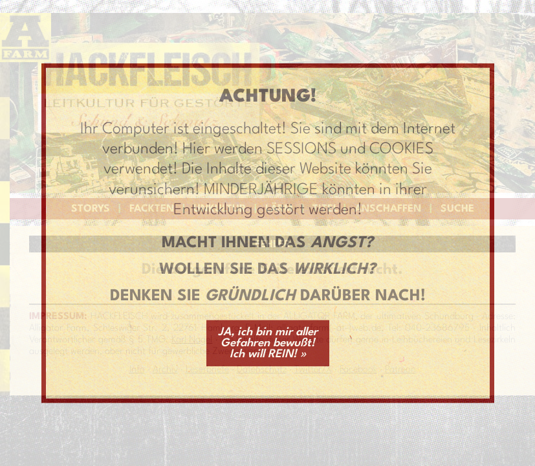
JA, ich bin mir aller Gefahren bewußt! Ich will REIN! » (268, 342)
